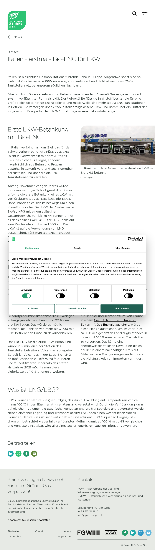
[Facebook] (26, 454)
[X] (18, 454)
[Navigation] (144, 14)
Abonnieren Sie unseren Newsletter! (29, 520)
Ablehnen (33, 308)
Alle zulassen (122, 308)
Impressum (64, 536)
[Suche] (134, 13)
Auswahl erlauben (77, 308)
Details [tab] (77, 248)
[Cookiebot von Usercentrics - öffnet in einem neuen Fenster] (130, 239)
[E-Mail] (34, 454)
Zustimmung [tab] (32, 248)
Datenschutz (15, 536)
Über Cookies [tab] (122, 248)
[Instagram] (141, 533)
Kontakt (39, 531)
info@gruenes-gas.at (90, 515)
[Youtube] (148, 533)
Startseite (13, 531)
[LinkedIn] (11, 454)
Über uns (66, 531)
